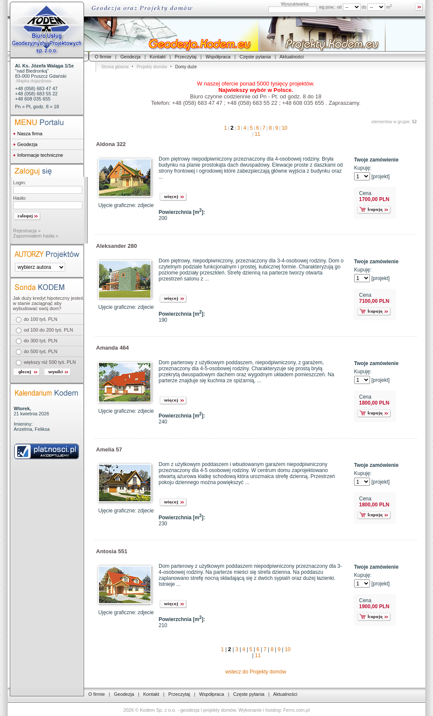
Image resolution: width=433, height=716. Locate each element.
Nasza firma (29, 133)
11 (257, 134)
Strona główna (115, 66)
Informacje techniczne (40, 155)
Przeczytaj (186, 56)
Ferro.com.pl (296, 710)
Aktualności (292, 56)
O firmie (103, 56)
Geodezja (130, 56)
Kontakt (157, 56)
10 (284, 128)
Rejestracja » (27, 230)
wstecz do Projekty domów (255, 672)
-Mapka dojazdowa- (33, 81)
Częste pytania (255, 56)
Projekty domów (152, 66)
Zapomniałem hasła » (35, 235)
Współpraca (217, 56)
